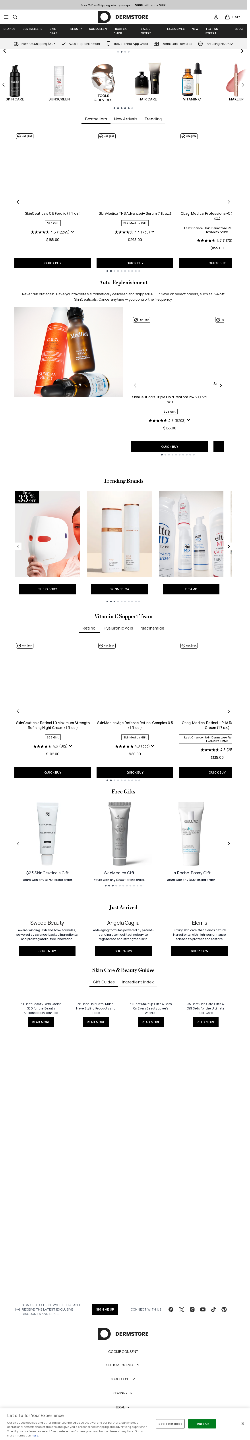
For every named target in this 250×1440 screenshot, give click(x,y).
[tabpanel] (123, 291)
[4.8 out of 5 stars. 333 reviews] (132, 867)
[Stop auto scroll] (242, 54)
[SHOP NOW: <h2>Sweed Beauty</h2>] (47, 1083)
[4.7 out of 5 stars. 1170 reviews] (215, 330)
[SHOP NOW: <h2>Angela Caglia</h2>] (123, 1083)
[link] (216, 17)
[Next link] (228, 667)
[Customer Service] (123, 1399)
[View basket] (232, 17)
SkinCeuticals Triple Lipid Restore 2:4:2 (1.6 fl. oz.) (169, 489)
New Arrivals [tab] (125, 208)
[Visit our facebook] (171, 1344)
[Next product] (220, 475)
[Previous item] (3, 174)
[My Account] (123, 1413)
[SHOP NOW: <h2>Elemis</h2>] (199, 1083)
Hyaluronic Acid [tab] (119, 749)
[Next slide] (242, 96)
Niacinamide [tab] (153, 749)
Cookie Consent (123, 1386)
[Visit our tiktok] (213, 1344)
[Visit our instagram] (192, 1344)
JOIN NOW (185, 123)
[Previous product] (134, 475)
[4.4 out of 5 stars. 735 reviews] (132, 321)
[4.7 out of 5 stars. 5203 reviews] (167, 510)
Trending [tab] (153, 208)
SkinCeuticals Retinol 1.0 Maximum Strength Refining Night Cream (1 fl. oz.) (53, 846)
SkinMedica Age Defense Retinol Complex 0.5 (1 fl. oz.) (135, 846)
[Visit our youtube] (203, 1344)
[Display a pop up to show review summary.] (72, 321)
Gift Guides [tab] (104, 1155)
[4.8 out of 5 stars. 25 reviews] (217, 870)
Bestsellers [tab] (96, 208)
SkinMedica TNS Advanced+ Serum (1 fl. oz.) (135, 303)
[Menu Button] (6, 17)
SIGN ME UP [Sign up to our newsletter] (105, 1344)
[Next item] (243, 174)
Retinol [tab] (89, 749)
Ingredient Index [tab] (138, 1155)
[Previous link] (17, 667)
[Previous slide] (5, 96)
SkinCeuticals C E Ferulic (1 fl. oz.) (53, 303)
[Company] (123, 1427)
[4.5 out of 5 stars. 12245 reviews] (50, 321)
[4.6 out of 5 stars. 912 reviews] (50, 867)
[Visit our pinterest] (224, 1344)
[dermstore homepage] (123, 17)
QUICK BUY (52, 353)
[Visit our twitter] (181, 1344)
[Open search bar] (15, 17)
